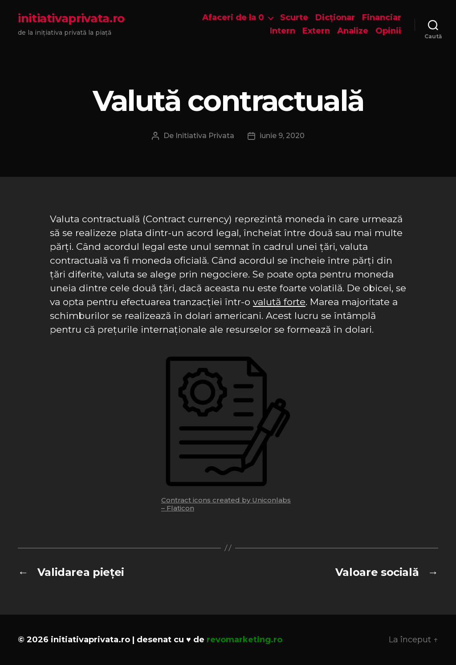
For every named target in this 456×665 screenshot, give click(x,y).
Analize (352, 31)
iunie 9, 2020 (282, 135)
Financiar (381, 17)
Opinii (388, 31)
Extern (316, 31)
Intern (282, 31)
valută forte (279, 301)
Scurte (294, 17)
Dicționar (335, 17)
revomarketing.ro (244, 640)
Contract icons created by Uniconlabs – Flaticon (226, 504)
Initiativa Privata (204, 135)
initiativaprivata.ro (71, 18)
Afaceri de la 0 (233, 17)
